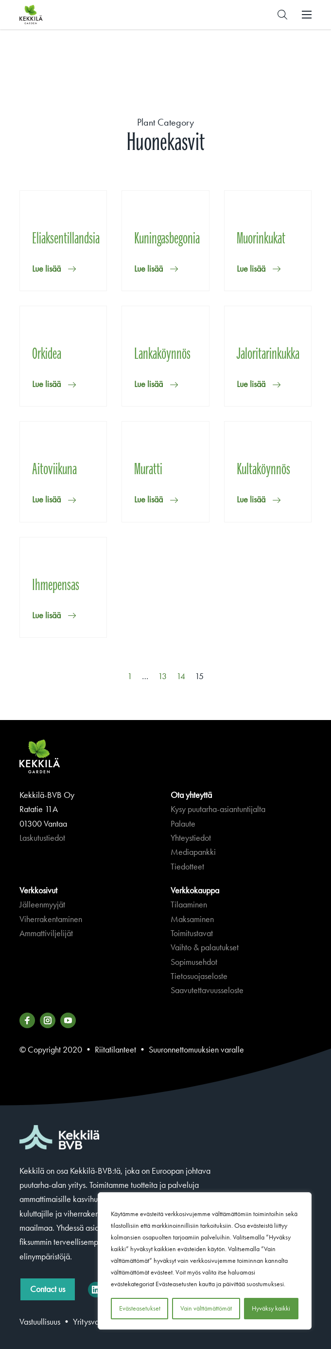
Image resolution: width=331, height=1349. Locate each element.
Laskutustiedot (42, 837)
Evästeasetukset (139, 1308)
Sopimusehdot (194, 962)
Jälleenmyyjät (42, 904)
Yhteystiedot (191, 837)
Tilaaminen (189, 904)
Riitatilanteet (115, 1049)
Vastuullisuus (39, 1321)
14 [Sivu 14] (180, 676)
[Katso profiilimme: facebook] (27, 1020)
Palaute (183, 823)
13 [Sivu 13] (162, 676)
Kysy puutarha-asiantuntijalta (218, 809)
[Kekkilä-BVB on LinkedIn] (96, 1289)
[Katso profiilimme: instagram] (47, 1020)
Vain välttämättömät (206, 1308)
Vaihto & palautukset (205, 947)
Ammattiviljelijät (46, 933)
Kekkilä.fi (50, 14)
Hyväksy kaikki (271, 1308)
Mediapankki (193, 852)
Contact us (47, 1289)
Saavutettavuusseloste (207, 990)
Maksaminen (192, 919)
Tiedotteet (187, 866)
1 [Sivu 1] (129, 676)
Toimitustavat (192, 933)
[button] (282, 14)
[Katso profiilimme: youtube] (68, 1020)
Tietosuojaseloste (199, 976)
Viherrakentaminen (50, 919)
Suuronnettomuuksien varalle (196, 1049)
